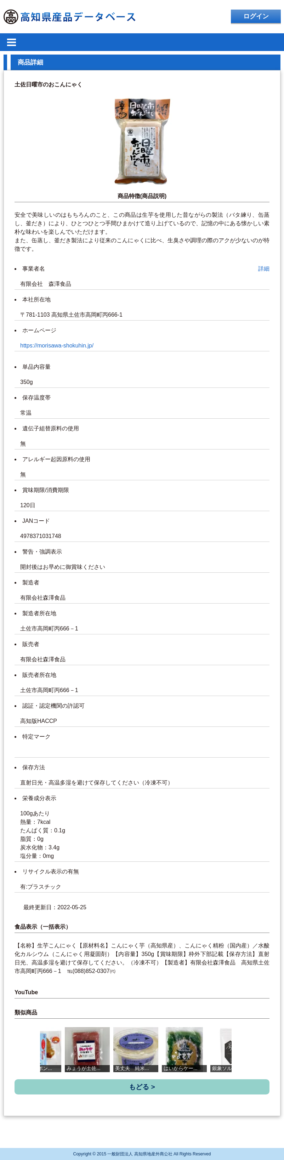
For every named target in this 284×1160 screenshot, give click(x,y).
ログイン (256, 16)
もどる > (142, 1087)
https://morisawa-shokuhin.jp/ (56, 346)
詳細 (263, 269)
